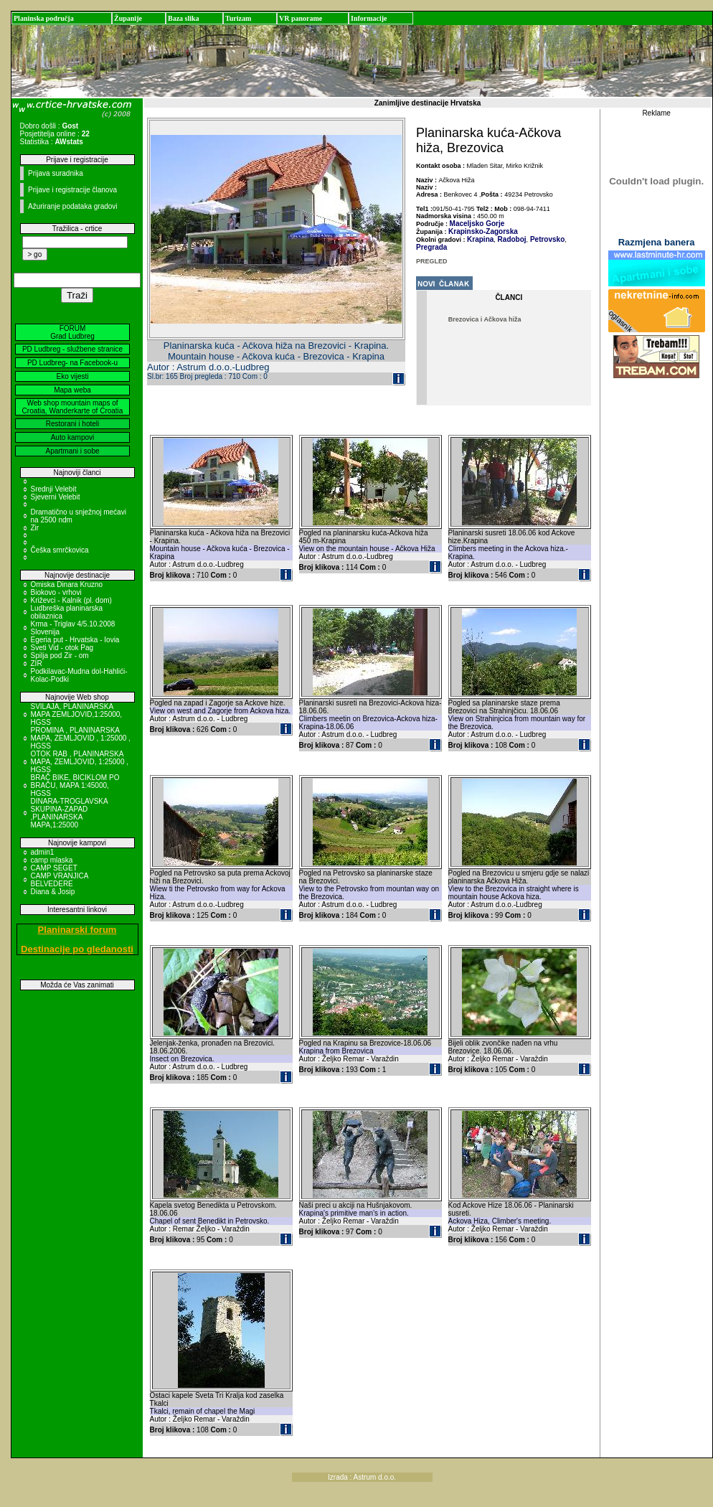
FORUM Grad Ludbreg (72, 332)
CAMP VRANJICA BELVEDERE (59, 880)
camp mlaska (52, 860)
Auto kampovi (73, 437)
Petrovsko (546, 239)
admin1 (43, 852)
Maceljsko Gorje (477, 223)
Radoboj (511, 239)
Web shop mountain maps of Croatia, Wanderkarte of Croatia (72, 407)
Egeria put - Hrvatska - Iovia (75, 640)
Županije (128, 18)
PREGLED (432, 261)
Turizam (238, 18)
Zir (35, 528)
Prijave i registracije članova (72, 190)
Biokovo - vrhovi (56, 592)
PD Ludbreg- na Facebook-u (72, 363)
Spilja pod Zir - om (60, 655)
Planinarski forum (77, 929)
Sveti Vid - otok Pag (62, 648)
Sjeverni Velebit (55, 497)
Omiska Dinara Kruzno (67, 584)
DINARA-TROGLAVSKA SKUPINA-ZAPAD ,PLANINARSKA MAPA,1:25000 (69, 813)
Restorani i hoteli (72, 424)
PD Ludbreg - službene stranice (72, 349)
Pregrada (431, 247)
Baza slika (183, 18)
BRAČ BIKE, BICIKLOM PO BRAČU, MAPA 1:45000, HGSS (75, 785)
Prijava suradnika (55, 173)
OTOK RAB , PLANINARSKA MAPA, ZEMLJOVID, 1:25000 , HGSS (80, 762)
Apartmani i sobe (72, 451)
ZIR (36, 663)
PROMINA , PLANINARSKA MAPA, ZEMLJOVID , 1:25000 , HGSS (81, 738)
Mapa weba (72, 390)
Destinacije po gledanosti (77, 949)
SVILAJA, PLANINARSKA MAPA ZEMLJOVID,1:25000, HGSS (77, 714)
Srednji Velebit (54, 489)
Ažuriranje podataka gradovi (73, 206)
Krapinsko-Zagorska (483, 231)
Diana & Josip (53, 892)
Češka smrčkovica (60, 550)
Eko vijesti (72, 376)
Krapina (480, 239)
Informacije (369, 18)
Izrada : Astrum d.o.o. (362, 1477)
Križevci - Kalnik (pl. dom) (71, 600)
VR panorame (300, 18)
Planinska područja (44, 18)
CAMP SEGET (54, 868)
